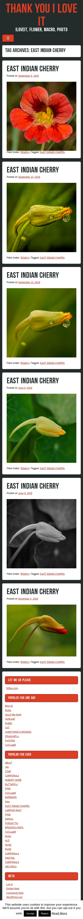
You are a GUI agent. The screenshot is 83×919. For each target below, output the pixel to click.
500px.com (12, 688)
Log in (9, 884)
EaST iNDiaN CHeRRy (33, 69)
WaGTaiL (10, 858)
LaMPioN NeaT (13, 810)
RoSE (8, 845)
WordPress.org (14, 897)
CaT (7, 727)
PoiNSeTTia (11, 823)
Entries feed (12, 888)
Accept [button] (30, 913)
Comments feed (14, 893)
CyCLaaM (10, 745)
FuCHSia (10, 740)
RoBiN (8, 723)
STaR (8, 771)
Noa (7, 801)
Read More (59, 913)
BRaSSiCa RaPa (14, 827)
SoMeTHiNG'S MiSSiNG (18, 732)
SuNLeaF (10, 719)
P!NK (8, 788)
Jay (7, 767)
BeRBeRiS (11, 797)
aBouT (8, 762)
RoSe (8, 710)
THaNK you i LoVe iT (41, 15)
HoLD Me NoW (13, 714)
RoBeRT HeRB (13, 780)
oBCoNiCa (11, 866)
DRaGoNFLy (12, 736)
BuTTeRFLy (11, 784)
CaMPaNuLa (12, 775)
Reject (44, 913)
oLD (7, 840)
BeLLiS (9, 706)
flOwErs (25, 152)
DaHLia (9, 818)
